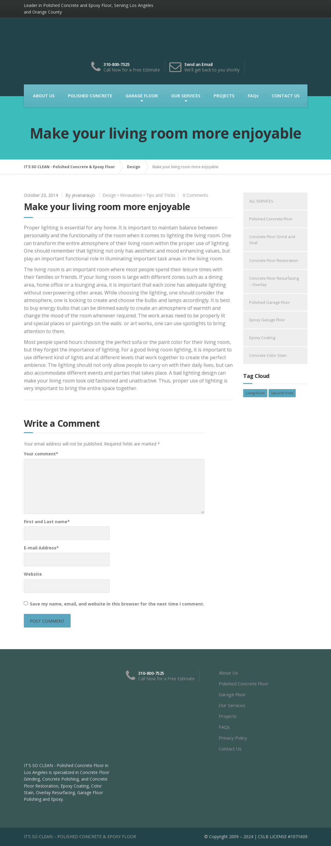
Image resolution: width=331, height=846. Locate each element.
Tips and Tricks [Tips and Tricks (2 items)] (282, 393)
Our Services (232, 705)
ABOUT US (44, 96)
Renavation (131, 195)
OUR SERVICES (185, 96)
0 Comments (195, 195)
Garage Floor (232, 694)
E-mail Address (41, 548)
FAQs (253, 96)
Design (109, 195)
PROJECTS (224, 96)
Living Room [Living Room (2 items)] (255, 393)
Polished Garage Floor (269, 302)
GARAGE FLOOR (142, 96)
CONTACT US (286, 96)
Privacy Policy (233, 738)
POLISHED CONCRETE (90, 96)
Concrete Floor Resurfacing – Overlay (274, 281)
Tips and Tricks (160, 195)
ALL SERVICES (261, 201)
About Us (228, 673)
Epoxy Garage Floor (267, 319)
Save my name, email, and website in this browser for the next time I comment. (117, 604)
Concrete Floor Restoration (273, 260)
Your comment (41, 454)
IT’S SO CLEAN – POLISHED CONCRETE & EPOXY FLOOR (80, 836)
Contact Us (230, 749)
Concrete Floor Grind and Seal (272, 240)
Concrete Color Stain (268, 355)
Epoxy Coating (262, 337)
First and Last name (47, 521)
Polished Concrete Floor (271, 219)
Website (33, 574)
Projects (228, 716)
